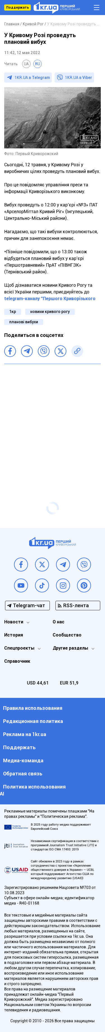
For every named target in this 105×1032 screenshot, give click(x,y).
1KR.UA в (32, 77)
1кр (12, 311)
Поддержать (17, 7)
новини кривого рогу (50, 311)
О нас (58, 621)
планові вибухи (23, 322)
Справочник (17, 661)
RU (37, 64)
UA (26, 64)
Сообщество (67, 635)
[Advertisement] (52, 422)
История (13, 635)
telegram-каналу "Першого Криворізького (49, 298)
